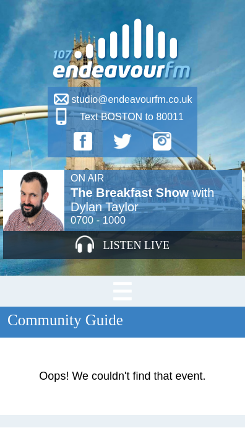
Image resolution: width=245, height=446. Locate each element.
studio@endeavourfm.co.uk (131, 99)
